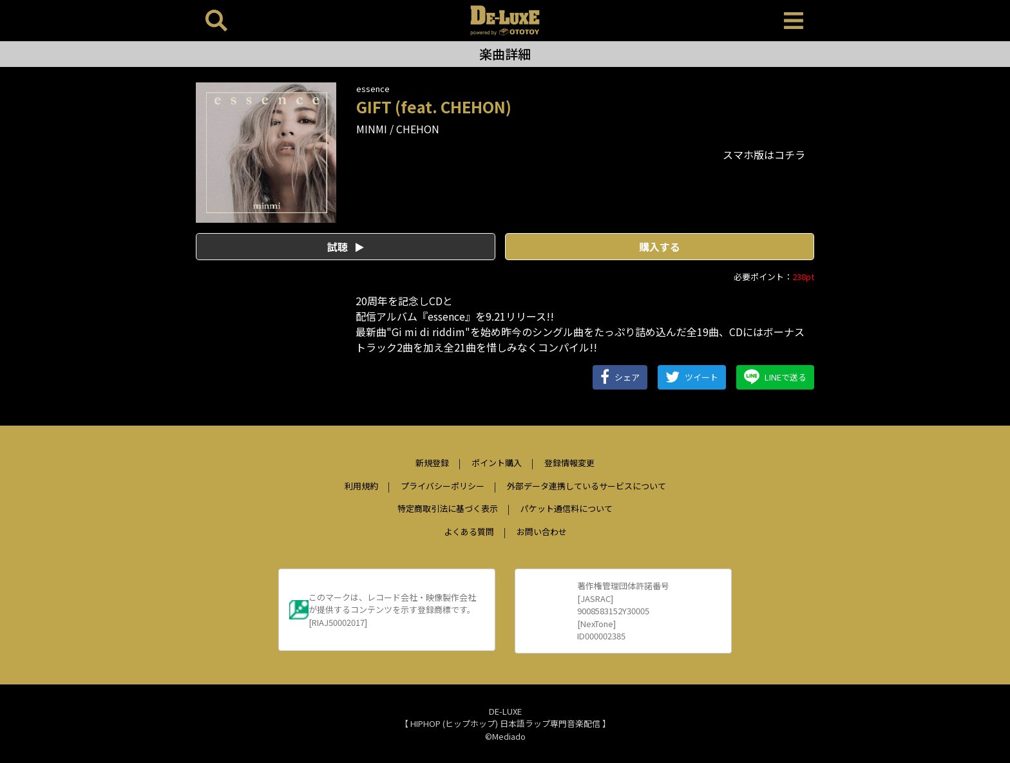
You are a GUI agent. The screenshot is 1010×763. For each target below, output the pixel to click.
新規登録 (432, 463)
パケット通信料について (566, 508)
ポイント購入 (497, 463)
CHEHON (417, 129)
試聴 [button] (345, 246)
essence (373, 88)
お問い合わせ (542, 531)
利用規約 (361, 486)
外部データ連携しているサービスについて (586, 486)
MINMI (371, 129)
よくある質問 (469, 531)
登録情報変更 (569, 463)
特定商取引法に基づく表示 (447, 508)
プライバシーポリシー (442, 486)
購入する (659, 246)
